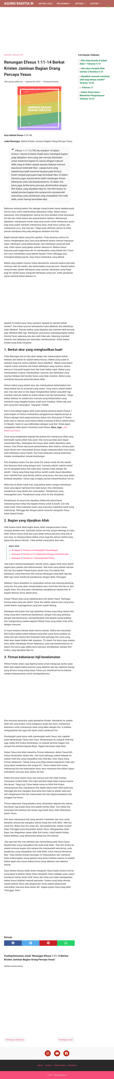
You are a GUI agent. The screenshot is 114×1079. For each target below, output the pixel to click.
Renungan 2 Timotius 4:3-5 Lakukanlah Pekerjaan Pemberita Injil (40, 554)
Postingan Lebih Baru (15, 1040)
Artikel (79, 3)
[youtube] (57, 1053)
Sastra (94, 3)
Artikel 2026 (45, 3)
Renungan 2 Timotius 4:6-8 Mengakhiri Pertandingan (35, 550)
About (40, 1065)
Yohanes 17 (87, 87)
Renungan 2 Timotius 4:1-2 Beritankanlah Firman (33, 558)
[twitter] (30, 943)
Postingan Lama (66, 1040)
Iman (9, 11)
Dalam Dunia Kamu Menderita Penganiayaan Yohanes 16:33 (92, 95)
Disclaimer (72, 1065)
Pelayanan (63, 3)
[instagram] (48, 1053)
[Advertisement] (57, 30)
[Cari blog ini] (108, 7)
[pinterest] (48, 943)
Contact (48, 1065)
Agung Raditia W (18, 3)
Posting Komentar (51, 82)
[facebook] (13, 943)
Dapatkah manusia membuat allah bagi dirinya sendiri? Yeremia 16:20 (95, 79)
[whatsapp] (66, 943)
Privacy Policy (60, 1065)
